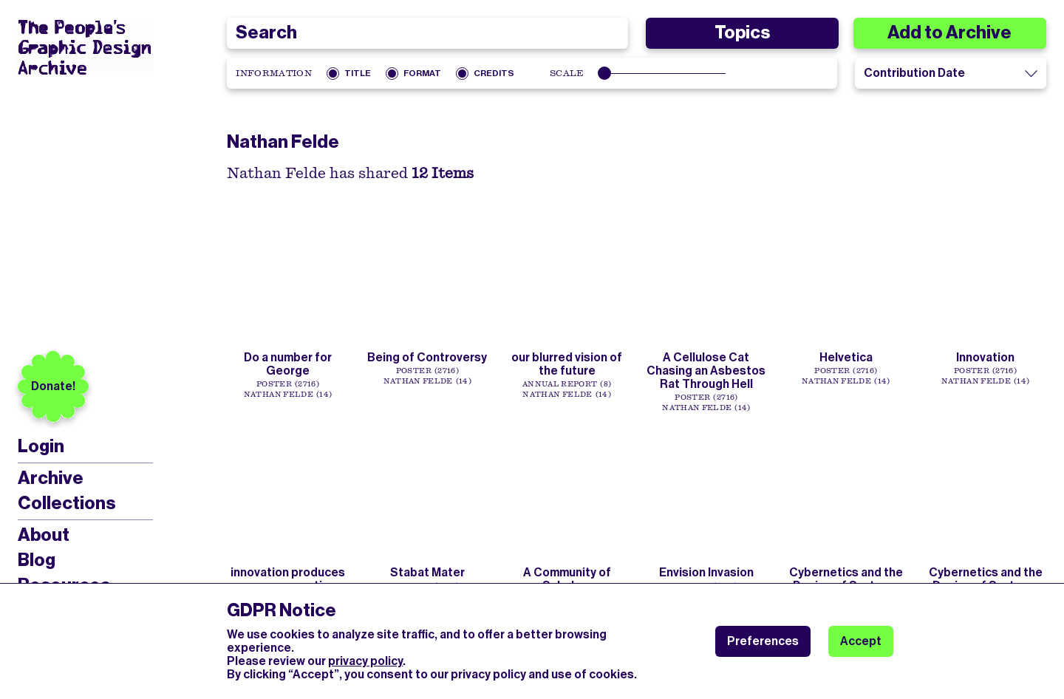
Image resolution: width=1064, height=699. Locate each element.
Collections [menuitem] (66, 503)
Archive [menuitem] (50, 478)
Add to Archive (949, 32)
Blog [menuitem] (36, 560)
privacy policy (365, 661)
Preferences (763, 641)
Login (41, 447)
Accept (860, 641)
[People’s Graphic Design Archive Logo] (83, 47)
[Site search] (427, 33)
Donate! (53, 386)
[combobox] (427, 33)
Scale (567, 73)
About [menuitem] (43, 535)
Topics (742, 32)
